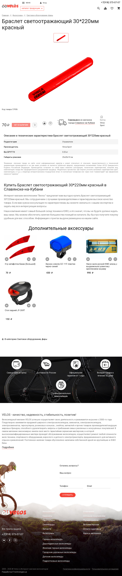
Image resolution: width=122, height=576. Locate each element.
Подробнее (8, 447)
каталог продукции (32, 8)
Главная (5, 15)
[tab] (61, 37)
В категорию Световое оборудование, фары (24, 339)
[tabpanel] (61, 76)
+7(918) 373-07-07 (110, 2)
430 (57, 272)
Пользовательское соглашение (105, 569)
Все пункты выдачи (11, 529)
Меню (26, 3)
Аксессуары (18, 15)
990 (94, 272)
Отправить (67, 495)
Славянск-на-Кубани (85, 123)
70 (16, 272)
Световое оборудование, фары (40, 15)
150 (16, 319)
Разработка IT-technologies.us (14, 572)
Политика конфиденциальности (76, 569)
